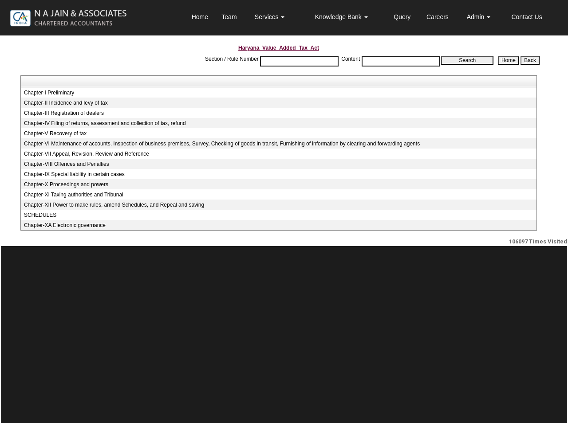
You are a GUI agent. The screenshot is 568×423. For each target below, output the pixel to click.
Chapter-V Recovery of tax (55, 133)
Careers (437, 16)
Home (200, 16)
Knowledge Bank (341, 16)
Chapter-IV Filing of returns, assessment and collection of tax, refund (105, 123)
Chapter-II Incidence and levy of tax (66, 103)
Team (229, 16)
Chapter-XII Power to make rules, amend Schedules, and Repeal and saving (114, 205)
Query (402, 16)
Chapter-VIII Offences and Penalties (66, 164)
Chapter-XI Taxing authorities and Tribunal (73, 195)
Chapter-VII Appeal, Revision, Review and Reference (86, 154)
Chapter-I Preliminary (49, 93)
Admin (479, 16)
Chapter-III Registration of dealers (64, 113)
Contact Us (526, 16)
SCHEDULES (40, 215)
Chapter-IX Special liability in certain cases (74, 174)
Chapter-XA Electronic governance (65, 225)
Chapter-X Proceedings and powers (66, 184)
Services (270, 16)
